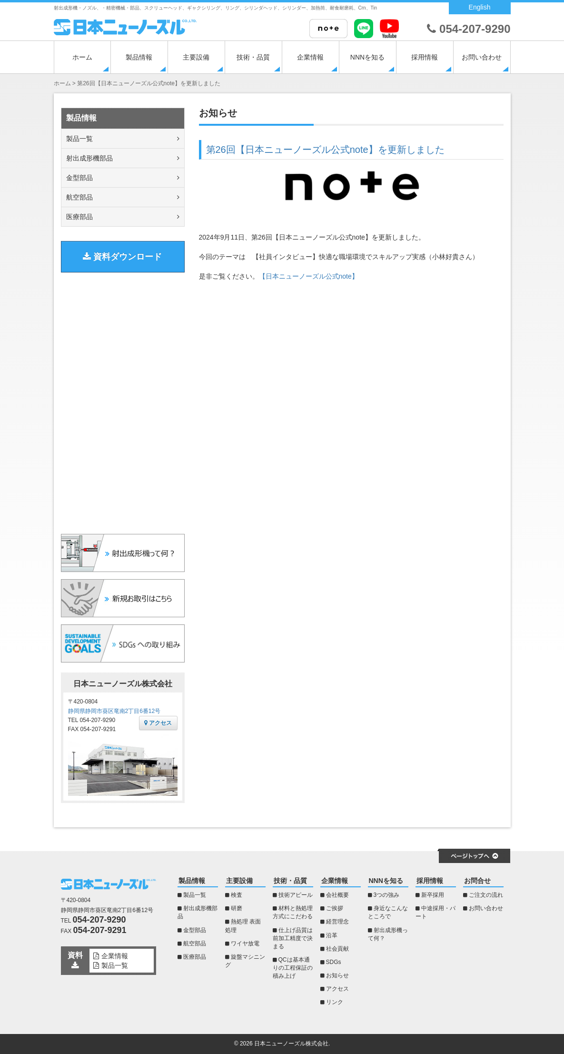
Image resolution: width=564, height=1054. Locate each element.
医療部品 (79, 217)
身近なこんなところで (388, 912)
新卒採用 (432, 895)
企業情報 (310, 57)
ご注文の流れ (486, 895)
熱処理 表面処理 (243, 925)
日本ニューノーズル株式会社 (291, 1043)
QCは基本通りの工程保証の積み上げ (293, 967)
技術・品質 (253, 57)
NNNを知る (367, 57)
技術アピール (295, 895)
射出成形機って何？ (388, 934)
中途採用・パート (435, 912)
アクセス (158, 723)
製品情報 (139, 57)
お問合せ (477, 880)
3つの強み (387, 895)
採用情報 (424, 57)
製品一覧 (79, 138)
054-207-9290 (468, 28)
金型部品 (79, 177)
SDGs (333, 962)
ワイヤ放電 (245, 943)
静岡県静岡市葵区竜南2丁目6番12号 (114, 711)
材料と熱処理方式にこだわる (293, 912)
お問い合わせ (482, 57)
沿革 (331, 935)
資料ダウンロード (122, 256)
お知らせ (337, 975)
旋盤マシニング (245, 961)
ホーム (82, 57)
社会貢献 (337, 948)
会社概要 (337, 895)
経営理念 (337, 921)
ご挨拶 (334, 908)
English (480, 7)
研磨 (236, 908)
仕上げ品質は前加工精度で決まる (293, 938)
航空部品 (79, 197)
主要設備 (196, 57)
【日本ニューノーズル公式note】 (308, 276)
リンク (334, 1002)
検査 (236, 895)
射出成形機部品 (89, 158)
